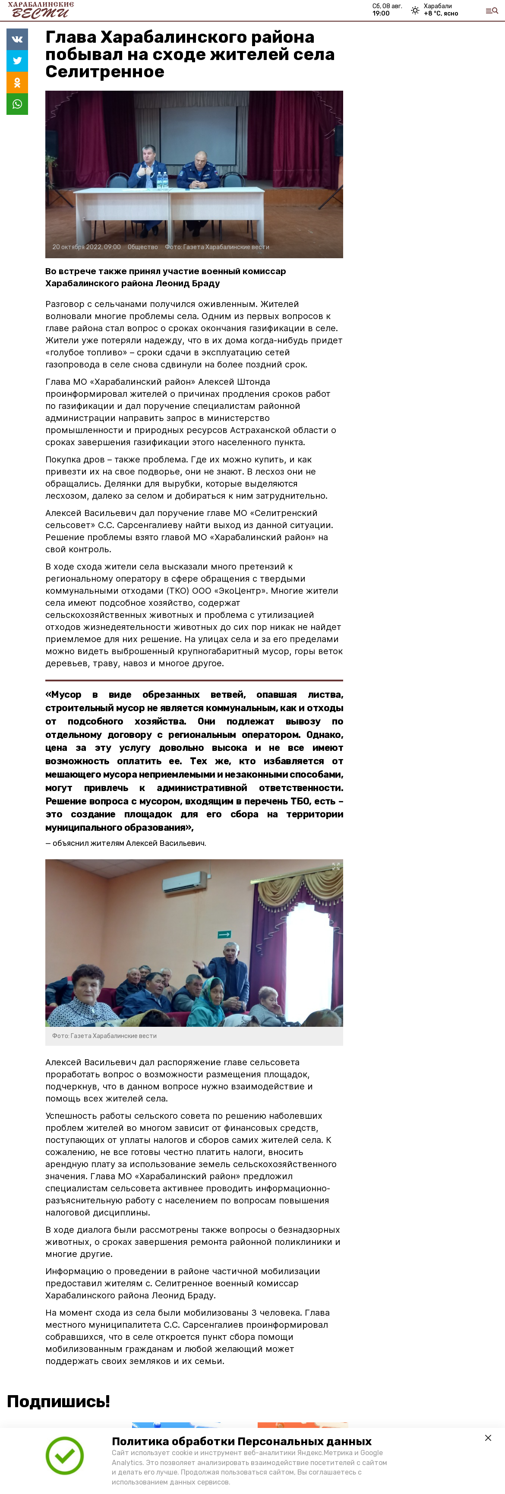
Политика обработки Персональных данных (242, 1441)
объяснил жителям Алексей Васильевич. (129, 843)
